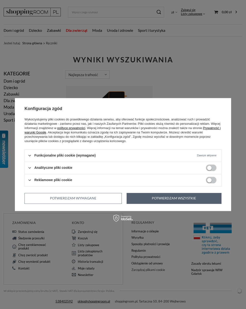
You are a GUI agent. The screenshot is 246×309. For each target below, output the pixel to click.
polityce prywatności (71, 128)
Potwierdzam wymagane (73, 198)
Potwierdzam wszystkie (174, 198)
